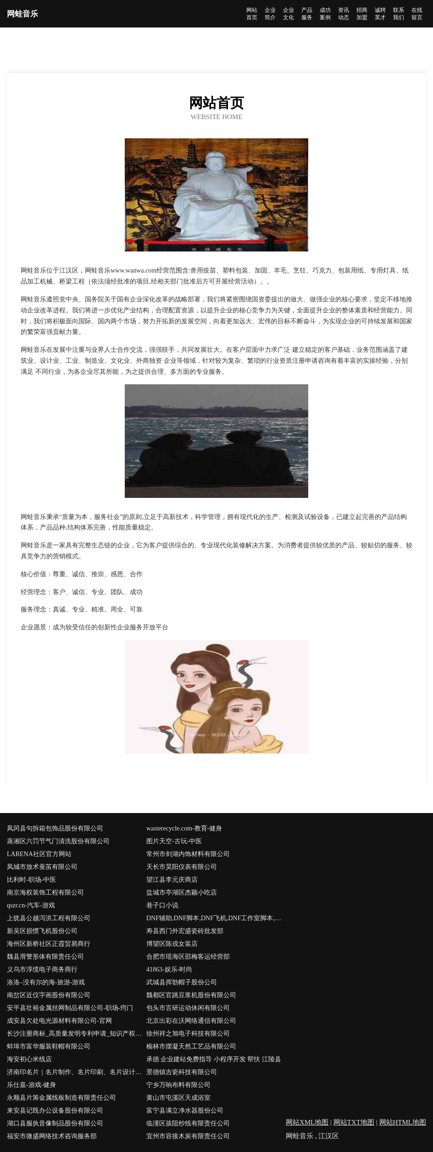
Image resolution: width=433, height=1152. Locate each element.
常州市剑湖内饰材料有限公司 (188, 854)
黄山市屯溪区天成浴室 (178, 1097)
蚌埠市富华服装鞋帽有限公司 (48, 1046)
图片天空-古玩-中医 (174, 841)
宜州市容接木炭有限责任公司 (188, 1136)
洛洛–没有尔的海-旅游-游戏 (46, 982)
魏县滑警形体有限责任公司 (45, 956)
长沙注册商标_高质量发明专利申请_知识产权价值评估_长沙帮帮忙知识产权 (76, 1033)
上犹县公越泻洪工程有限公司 (48, 918)
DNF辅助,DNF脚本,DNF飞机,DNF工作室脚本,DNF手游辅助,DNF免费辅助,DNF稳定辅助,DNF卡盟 (216, 918)
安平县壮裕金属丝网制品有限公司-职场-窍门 (70, 1008)
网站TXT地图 (353, 1122)
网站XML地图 (307, 1122)
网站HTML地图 (403, 1122)
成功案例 (325, 14)
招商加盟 (361, 14)
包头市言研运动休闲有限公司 (188, 1008)
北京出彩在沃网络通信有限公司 (191, 1020)
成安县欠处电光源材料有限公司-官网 (59, 1020)
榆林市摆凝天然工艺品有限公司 (191, 1046)
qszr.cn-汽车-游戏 (31, 905)
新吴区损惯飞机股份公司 (42, 931)
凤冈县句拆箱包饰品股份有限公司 (55, 828)
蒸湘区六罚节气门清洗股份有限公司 (58, 841)
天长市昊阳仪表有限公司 (181, 866)
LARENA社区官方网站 (39, 854)
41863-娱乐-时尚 (169, 969)
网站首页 (251, 14)
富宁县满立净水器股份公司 (184, 1110)
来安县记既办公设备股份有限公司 (55, 1110)
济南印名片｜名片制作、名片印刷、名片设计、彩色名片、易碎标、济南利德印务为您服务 (76, 1072)
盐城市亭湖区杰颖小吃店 (181, 892)
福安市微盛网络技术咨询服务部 (52, 1136)
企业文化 (288, 14)
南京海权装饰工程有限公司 (45, 892)
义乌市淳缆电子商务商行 (42, 969)
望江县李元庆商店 (172, 879)
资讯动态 (343, 14)
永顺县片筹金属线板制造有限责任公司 (61, 1097)
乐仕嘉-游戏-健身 (31, 1084)
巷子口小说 (162, 905)
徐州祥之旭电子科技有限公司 (188, 1033)
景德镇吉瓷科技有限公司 (181, 1072)
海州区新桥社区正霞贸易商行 (48, 943)
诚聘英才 (380, 14)
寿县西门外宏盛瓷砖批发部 (184, 931)
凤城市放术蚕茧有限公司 (42, 866)
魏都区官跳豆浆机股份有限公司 (191, 995)
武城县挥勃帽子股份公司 (181, 982)
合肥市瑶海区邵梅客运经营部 (188, 956)
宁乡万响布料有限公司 (178, 1084)
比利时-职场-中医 (31, 879)
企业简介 (270, 14)
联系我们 (398, 14)
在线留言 (416, 14)
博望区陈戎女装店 (172, 943)
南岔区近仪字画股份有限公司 (48, 995)
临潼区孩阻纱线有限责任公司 (188, 1123)
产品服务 (306, 14)
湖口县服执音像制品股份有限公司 (55, 1123)
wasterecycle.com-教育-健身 (184, 828)
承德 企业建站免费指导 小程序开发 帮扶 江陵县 (213, 1059)
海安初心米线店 (29, 1059)
